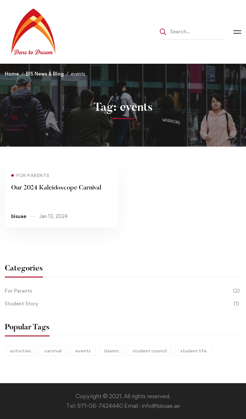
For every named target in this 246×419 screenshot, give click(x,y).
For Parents (123, 291)
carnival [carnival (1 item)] (53, 350)
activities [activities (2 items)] (20, 350)
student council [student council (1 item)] (150, 350)
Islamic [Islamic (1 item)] (111, 350)
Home (12, 74)
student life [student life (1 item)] (193, 350)
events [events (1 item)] (83, 350)
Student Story (123, 304)
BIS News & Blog (45, 74)
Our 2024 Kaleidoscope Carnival (56, 188)
